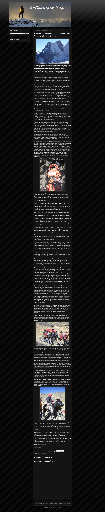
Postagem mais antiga (64, 503)
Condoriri (44, 453)
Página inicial (53, 503)
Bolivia (39, 453)
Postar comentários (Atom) (54, 507)
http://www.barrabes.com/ (42, 444)
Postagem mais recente (41, 503)
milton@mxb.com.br (38, 447)
